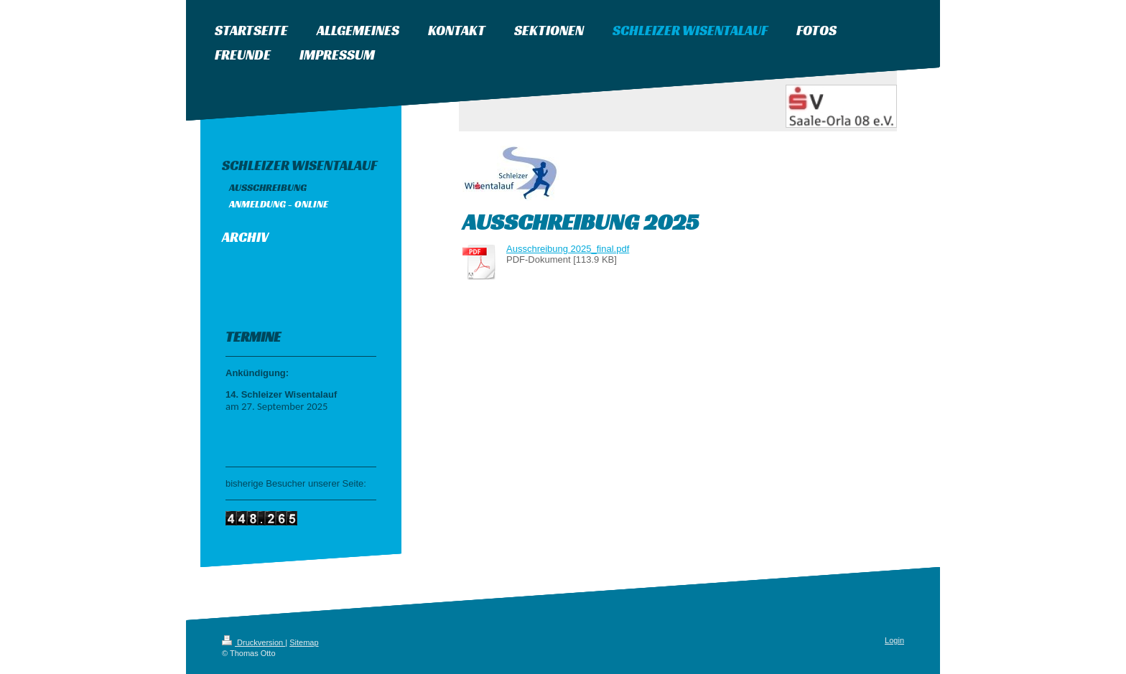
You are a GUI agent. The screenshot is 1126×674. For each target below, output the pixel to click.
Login (894, 640)
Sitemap (303, 642)
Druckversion (253, 642)
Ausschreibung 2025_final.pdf (567, 248)
